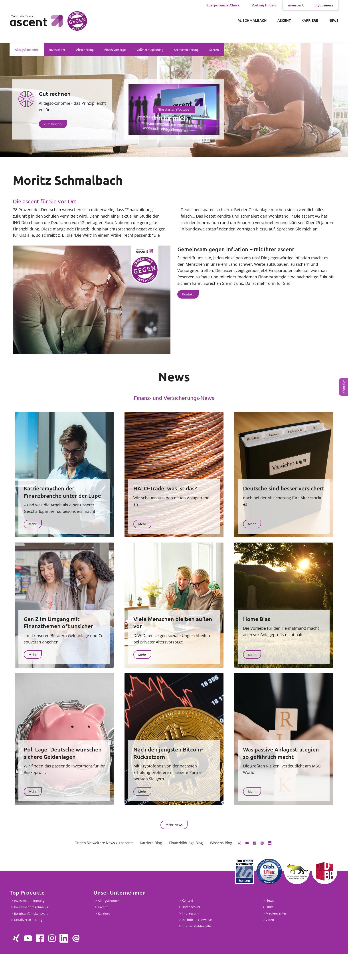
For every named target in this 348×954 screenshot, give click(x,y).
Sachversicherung (186, 49)
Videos (270, 920)
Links (269, 907)
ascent (296, 4)
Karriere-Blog (151, 842)
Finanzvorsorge (115, 49)
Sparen (214, 49)
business (323, 4)
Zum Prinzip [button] (53, 124)
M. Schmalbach (252, 20)
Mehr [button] (33, 524)
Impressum (190, 913)
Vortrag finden (263, 4)
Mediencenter (276, 913)
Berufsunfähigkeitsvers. (31, 913)
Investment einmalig (29, 901)
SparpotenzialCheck (223, 4)
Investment (57, 49)
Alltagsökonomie (27, 49)
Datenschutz (191, 907)
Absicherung (85, 49)
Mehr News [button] (174, 825)
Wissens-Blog (221, 842)
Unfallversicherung (28, 920)
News (333, 20)
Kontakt (343, 387)
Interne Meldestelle (196, 926)
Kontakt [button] (188, 294)
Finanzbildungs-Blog (186, 842)
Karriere (309, 20)
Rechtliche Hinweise (197, 920)
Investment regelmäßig (31, 907)
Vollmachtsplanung (149, 49)
